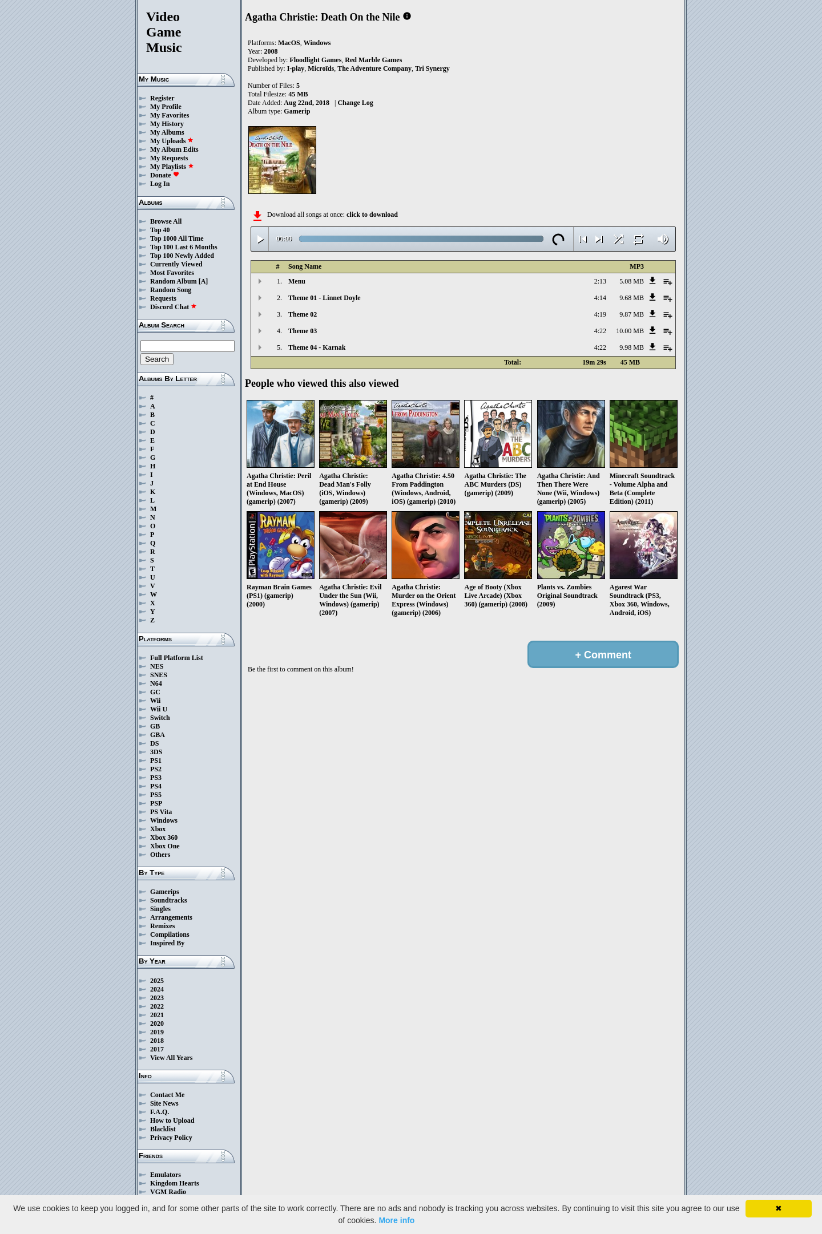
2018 (157, 1041)
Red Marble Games (373, 60)
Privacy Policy (171, 1138)
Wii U (158, 709)
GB (155, 726)
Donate (164, 175)
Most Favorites (172, 273)
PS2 (156, 769)
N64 (156, 683)
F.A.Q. (159, 1112)
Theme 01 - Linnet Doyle (324, 298)
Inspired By (167, 943)
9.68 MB (631, 298)
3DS (156, 752)
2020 (157, 1023)
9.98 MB (631, 347)
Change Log (355, 103)
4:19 (600, 314)
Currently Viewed (176, 264)
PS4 (156, 786)
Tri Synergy (432, 68)
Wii (155, 701)
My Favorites (169, 115)
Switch (160, 718)
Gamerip (297, 111)
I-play (296, 68)
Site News (164, 1103)
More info (396, 1220)
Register (162, 98)
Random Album (173, 281)
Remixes (162, 926)
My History (167, 124)
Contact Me (167, 1095)
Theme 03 (302, 331)
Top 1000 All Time (176, 238)
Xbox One (165, 846)
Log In (160, 184)
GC (155, 692)
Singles (160, 909)
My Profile (166, 107)
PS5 (156, 795)
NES (156, 666)
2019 (157, 1032)
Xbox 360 (164, 837)
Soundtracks (168, 900)
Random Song (170, 290)
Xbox (158, 829)
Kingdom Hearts (174, 1183)
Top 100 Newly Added (182, 256)
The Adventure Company (374, 68)
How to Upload (172, 1120)
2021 (157, 1015)
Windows (164, 820)
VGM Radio (168, 1192)
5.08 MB (631, 281)
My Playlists (172, 167)
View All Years (171, 1058)
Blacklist (163, 1129)
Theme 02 (302, 314)
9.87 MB (631, 314)
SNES (158, 675)
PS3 (156, 778)
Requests (163, 298)
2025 (157, 981)
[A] (203, 281)
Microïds (321, 68)
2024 (157, 989)
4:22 (600, 331)
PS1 (156, 760)
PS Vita (161, 812)
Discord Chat (173, 307)
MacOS (289, 43)
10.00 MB (630, 331)
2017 (157, 1049)
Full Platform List (176, 658)
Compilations (170, 934)
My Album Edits (174, 149)
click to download (372, 215)
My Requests (169, 158)
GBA (157, 735)
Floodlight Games (315, 60)
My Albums (167, 132)
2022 (157, 1006)
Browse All (166, 221)
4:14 (600, 298)
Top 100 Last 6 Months (183, 247)
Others (160, 855)
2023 (157, 998)
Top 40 (160, 230)
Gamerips (164, 892)
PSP (156, 803)
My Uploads (172, 141)
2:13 (600, 281)
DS (154, 743)
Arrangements (171, 917)
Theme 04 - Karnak (316, 347)
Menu (296, 281)
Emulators (165, 1175)
